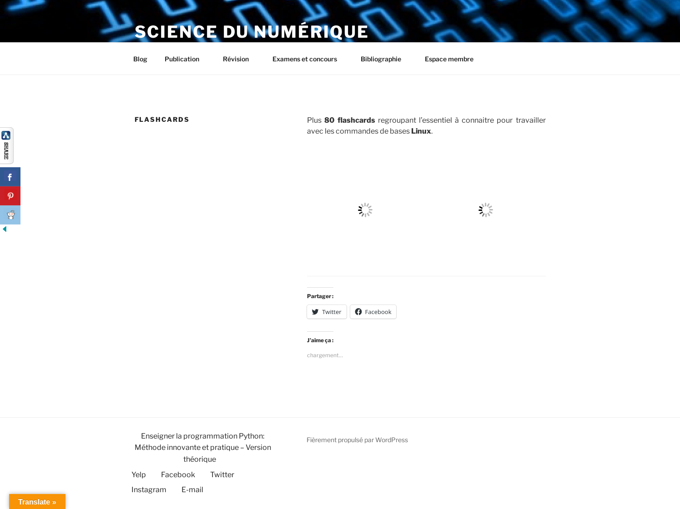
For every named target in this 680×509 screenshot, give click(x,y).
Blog (140, 59)
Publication (186, 59)
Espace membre (449, 59)
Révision (240, 59)
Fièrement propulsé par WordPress (357, 440)
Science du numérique (252, 32)
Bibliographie (385, 59)
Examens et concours (309, 59)
